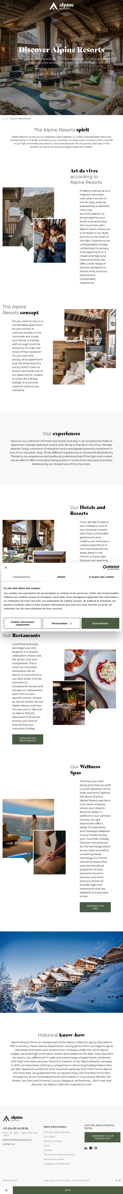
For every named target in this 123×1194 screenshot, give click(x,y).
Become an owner (54, 1159)
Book (68, 1190)
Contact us (9, 1143)
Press (47, 1145)
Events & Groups (53, 1141)
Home (5, 119)
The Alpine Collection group (59, 1154)
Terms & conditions (80, 1180)
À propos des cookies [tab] (101, 576)
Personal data (63, 1180)
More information (55, 1126)
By (117, 1180)
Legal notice (49, 1180)
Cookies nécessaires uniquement (22, 623)
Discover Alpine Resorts (57, 1132)
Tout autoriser (100, 623)
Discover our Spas (95, 907)
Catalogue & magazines (57, 1163)
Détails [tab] (61, 576)
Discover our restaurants (27, 739)
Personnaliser (61, 623)
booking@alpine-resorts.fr (17, 1139)
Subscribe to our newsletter (102, 1137)
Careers (48, 1150)
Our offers (49, 1136)
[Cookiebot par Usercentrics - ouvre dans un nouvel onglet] (105, 567)
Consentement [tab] (21, 576)
